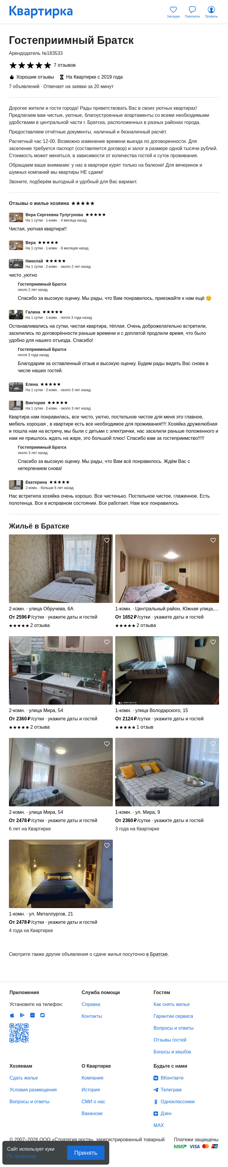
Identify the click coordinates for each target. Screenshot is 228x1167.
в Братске (157, 954)
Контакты (92, 1016)
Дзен (166, 1113)
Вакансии (92, 1113)
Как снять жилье (171, 1004)
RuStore (42, 1015)
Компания (92, 1077)
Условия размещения (33, 1089)
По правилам (21, 1154)
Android (22, 1015)
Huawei (32, 1015)
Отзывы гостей (169, 1039)
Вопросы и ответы (173, 1028)
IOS (12, 1015)
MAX (158, 1125)
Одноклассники (177, 1101)
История (91, 1089)
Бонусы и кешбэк (172, 1051)
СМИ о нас (93, 1101)
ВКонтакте (172, 1077)
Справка (91, 1004)
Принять (85, 1153)
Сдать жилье (24, 1077)
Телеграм (171, 1089)
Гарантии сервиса (173, 1016)
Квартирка (45, 11)
